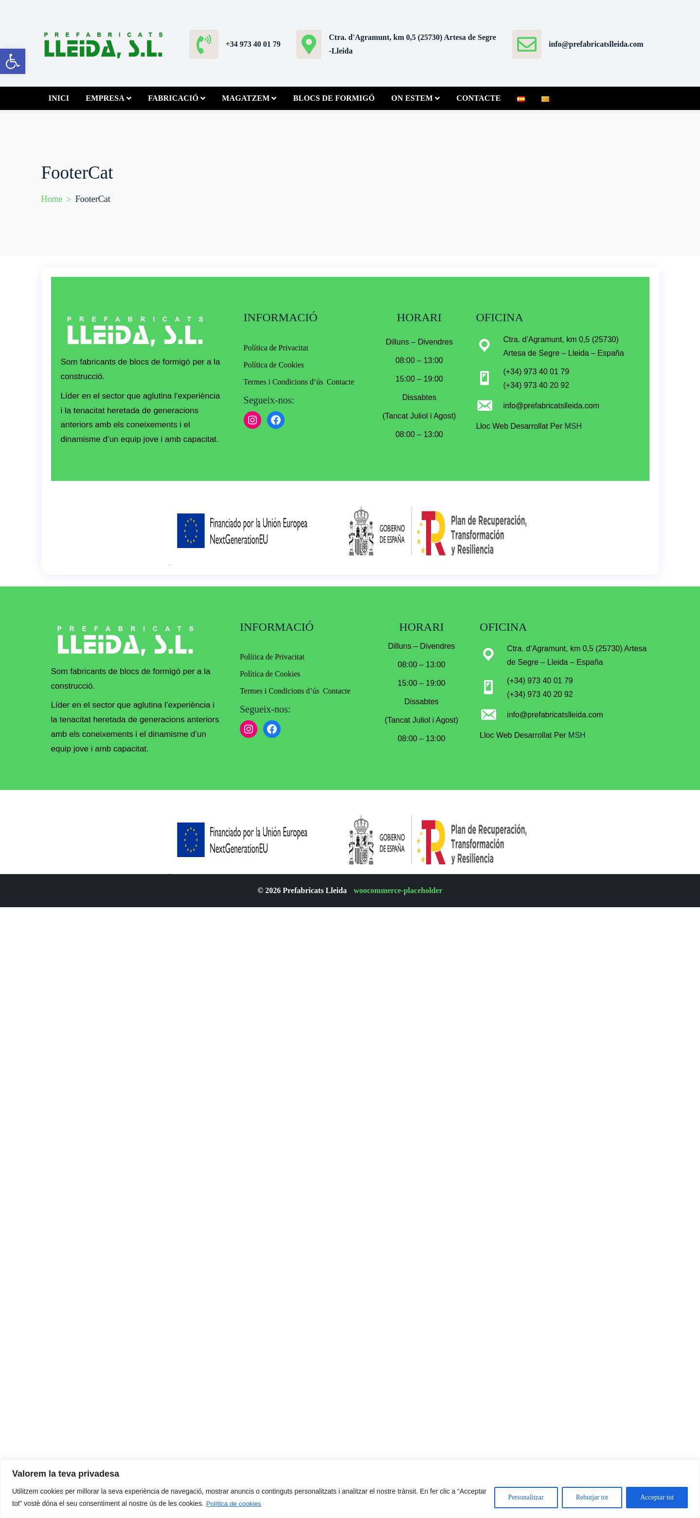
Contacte (478, 98)
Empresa (105, 98)
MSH (572, 426)
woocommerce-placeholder (398, 890)
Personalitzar (526, 1497)
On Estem (412, 98)
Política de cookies (234, 1503)
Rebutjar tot (592, 1497)
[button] (12, 61)
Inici (59, 98)
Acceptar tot (657, 1497)
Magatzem (245, 98)
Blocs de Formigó (334, 98)
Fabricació (173, 98)
